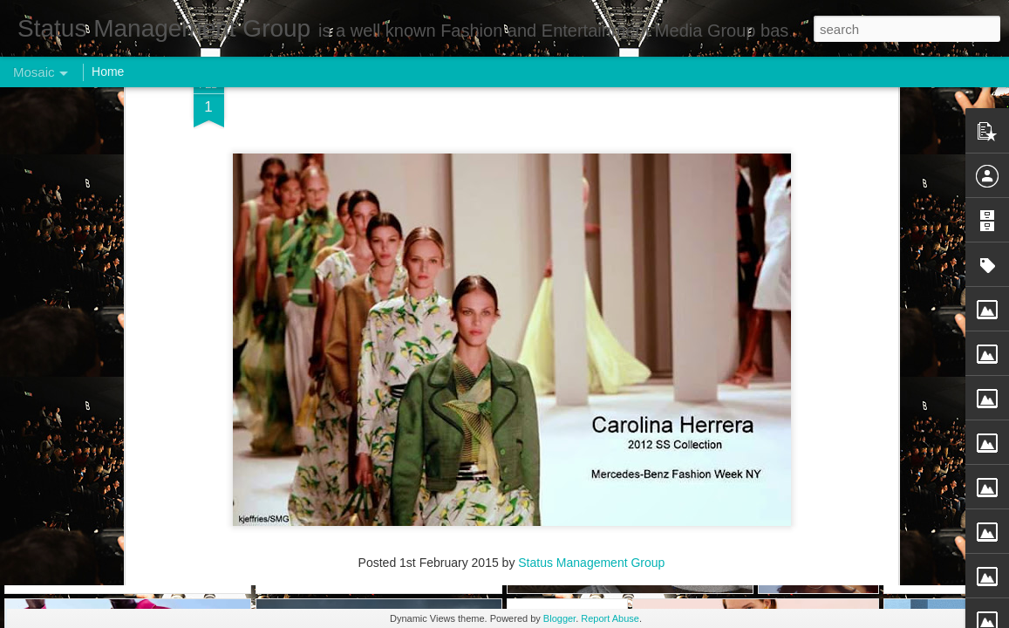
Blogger (559, 618)
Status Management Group (591, 98)
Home (108, 71)
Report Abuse (610, 618)
